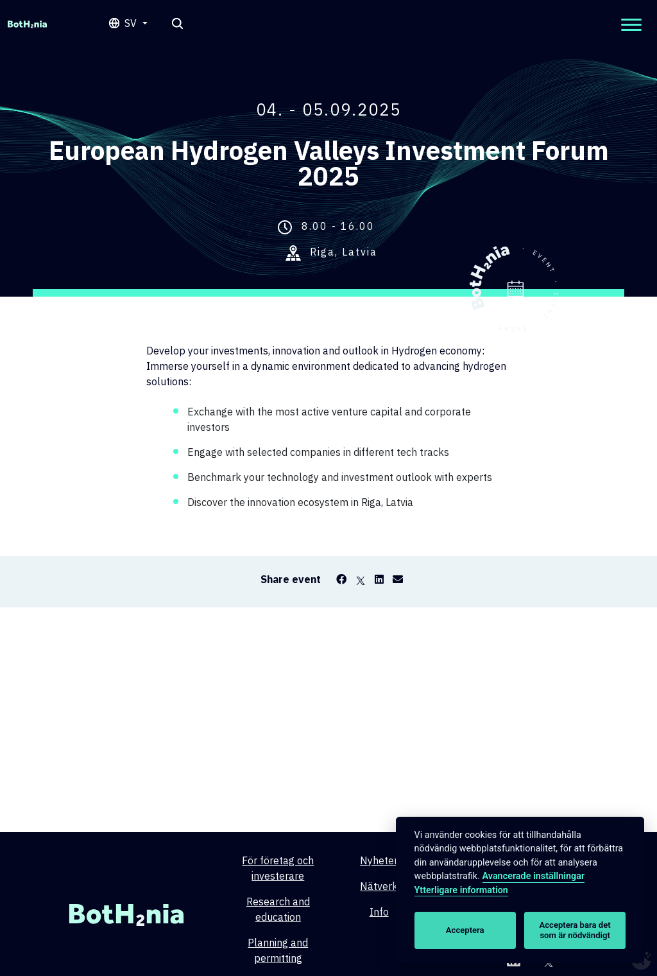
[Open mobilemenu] (631, 24)
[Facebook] (341, 579)
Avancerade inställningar (533, 876)
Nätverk (379, 886)
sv (131, 23)
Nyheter (379, 860)
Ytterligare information (461, 890)
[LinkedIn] (379, 579)
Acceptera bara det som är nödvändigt (575, 930)
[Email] (398, 579)
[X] (360, 579)
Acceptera (465, 930)
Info (379, 911)
